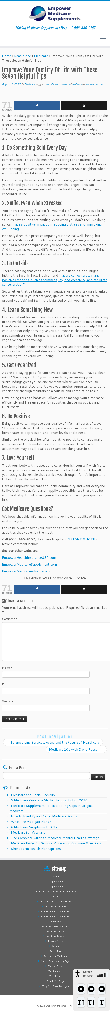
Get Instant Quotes (55, 906)
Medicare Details (55, 931)
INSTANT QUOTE (80, 539)
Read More (22, 55)
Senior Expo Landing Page (55, 961)
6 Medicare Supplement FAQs (34, 826)
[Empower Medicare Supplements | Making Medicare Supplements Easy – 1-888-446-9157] (55, 13)
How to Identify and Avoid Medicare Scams (44, 816)
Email (7, 684)
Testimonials (55, 971)
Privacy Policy (55, 941)
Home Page (55, 921)
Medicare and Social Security (33, 794)
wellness (77, 84)
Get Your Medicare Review (55, 911)
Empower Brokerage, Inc (59, 1005)
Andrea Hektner (94, 84)
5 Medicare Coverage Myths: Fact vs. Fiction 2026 (49, 800)
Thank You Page (55, 981)
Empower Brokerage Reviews (55, 901)
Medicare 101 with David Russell (76, 749)
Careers (55, 876)
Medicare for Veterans (28, 832)
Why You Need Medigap (55, 986)
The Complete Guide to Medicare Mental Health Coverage (55, 837)
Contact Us (55, 896)
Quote (55, 946)
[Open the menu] (103, 39)
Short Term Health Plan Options (36, 848)
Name (7, 668)
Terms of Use (55, 966)
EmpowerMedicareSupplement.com (29, 564)
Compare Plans (55, 881)
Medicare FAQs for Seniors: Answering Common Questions (56, 843)
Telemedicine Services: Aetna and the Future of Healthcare (53, 742)
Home (6, 55)
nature (66, 84)
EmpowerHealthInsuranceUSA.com (29, 557)
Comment (9, 619)
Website (8, 701)
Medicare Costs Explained (55, 926)
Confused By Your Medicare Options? (55, 891)
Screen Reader (87, 974)
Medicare (41, 55)
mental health (53, 84)
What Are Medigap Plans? (31, 821)
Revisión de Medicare (55, 956)
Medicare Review (55, 936)
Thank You (55, 976)
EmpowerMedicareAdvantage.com (28, 571)
